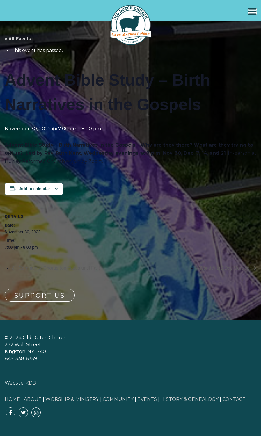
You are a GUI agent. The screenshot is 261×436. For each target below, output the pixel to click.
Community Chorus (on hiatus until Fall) (58, 268)
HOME (12, 399)
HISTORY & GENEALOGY (190, 399)
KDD (31, 383)
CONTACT (234, 399)
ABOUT (33, 399)
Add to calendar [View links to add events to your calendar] (34, 188)
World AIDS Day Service (225, 268)
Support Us (39, 295)
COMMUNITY (118, 399)
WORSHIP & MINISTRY (72, 399)
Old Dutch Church (130, 25)
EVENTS (147, 399)
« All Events (18, 38)
